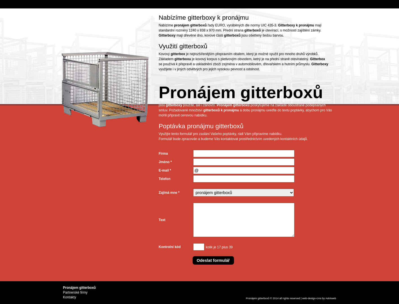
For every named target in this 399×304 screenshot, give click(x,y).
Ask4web (331, 298)
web (304, 298)
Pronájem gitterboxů (257, 298)
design (312, 298)
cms (318, 298)
